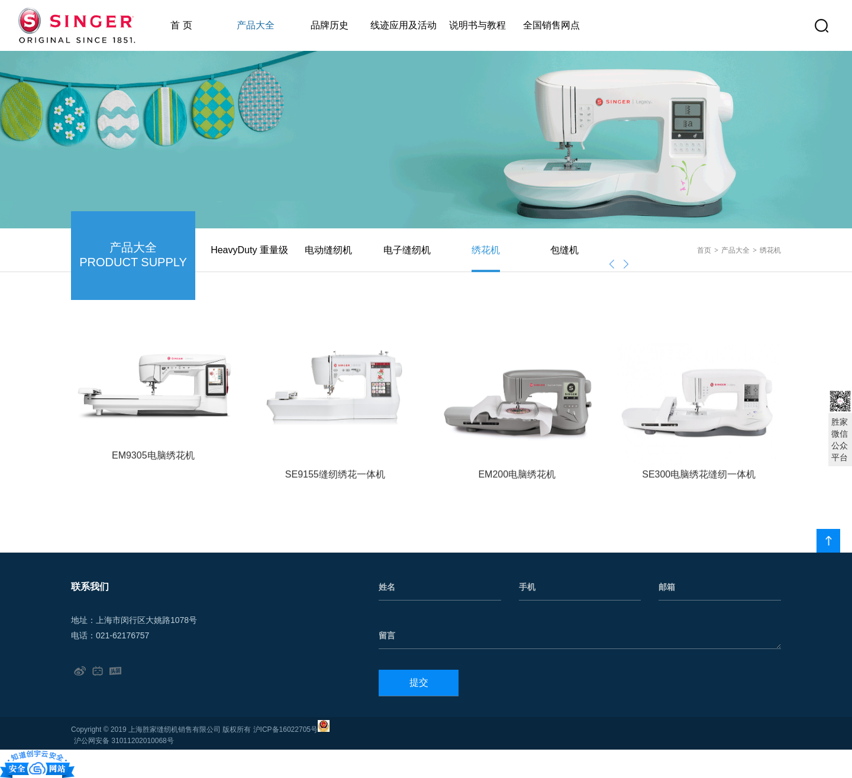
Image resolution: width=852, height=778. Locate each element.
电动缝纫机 (328, 250)
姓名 (387, 587)
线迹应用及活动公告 (403, 35)
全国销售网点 (551, 25)
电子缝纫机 (407, 250)
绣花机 (486, 250)
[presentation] (612, 264)
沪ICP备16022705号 (285, 729)
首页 (704, 250)
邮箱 (667, 587)
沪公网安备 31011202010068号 (124, 741)
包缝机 (564, 250)
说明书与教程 (477, 25)
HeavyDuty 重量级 (249, 250)
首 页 (181, 25)
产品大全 (256, 25)
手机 (527, 587)
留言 (387, 635)
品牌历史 (329, 25)
